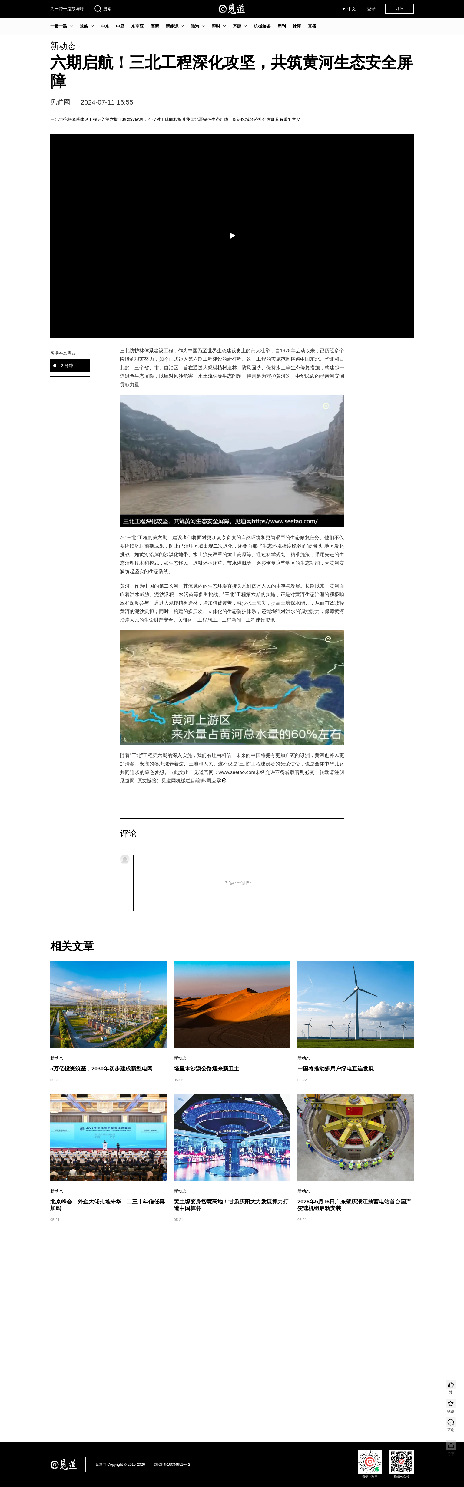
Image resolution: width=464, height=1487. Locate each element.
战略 (84, 26)
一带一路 (58, 26)
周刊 (281, 26)
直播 (312, 26)
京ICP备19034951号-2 (172, 1464)
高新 (155, 26)
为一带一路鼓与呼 (67, 8)
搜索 (102, 8)
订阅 (399, 8)
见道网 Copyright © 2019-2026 (120, 1464)
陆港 (195, 26)
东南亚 (137, 26)
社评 (297, 26)
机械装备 (262, 26)
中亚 (120, 26)
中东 (105, 26)
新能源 (172, 26)
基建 (237, 26)
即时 (216, 26)
